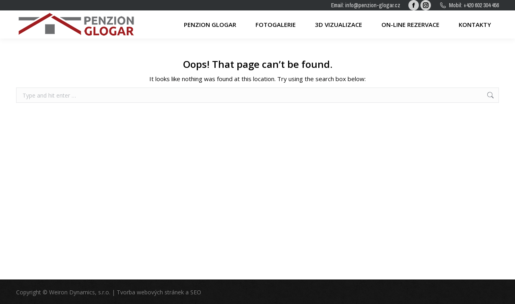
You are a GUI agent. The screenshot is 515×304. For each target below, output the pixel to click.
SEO (195, 292)
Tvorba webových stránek (150, 292)
